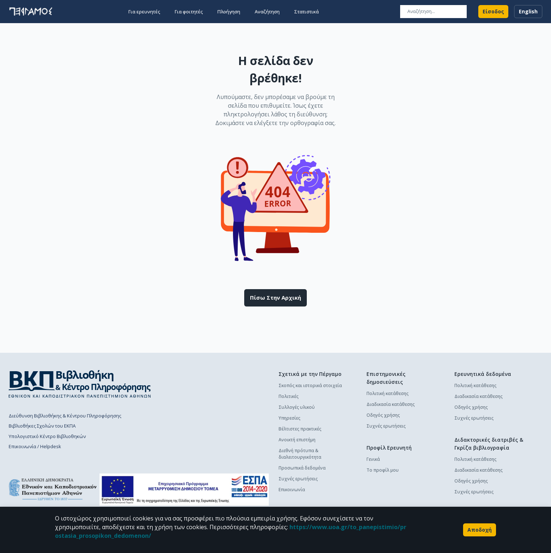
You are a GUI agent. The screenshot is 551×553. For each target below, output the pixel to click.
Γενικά (373, 459)
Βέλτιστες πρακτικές (300, 429)
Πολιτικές (288, 396)
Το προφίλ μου (382, 470)
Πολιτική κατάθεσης (387, 393)
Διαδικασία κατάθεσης (390, 404)
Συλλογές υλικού (297, 407)
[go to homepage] (31, 12)
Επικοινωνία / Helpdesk (35, 446)
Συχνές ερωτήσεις (298, 479)
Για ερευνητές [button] (144, 11)
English (528, 11)
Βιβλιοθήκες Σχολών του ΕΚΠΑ (42, 426)
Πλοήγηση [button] (228, 11)
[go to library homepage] (80, 384)
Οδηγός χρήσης (383, 415)
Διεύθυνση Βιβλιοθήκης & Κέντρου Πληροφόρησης (65, 415)
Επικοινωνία (292, 489)
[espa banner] (184, 489)
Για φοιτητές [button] (189, 11)
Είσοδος (493, 11)
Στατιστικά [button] (306, 11)
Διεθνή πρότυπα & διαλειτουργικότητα (300, 453)
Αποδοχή (479, 529)
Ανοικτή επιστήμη (297, 440)
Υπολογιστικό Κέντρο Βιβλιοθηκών (47, 436)
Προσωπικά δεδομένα (302, 468)
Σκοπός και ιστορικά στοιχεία (310, 385)
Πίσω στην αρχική (275, 297)
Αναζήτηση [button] (267, 11)
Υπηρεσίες (289, 418)
